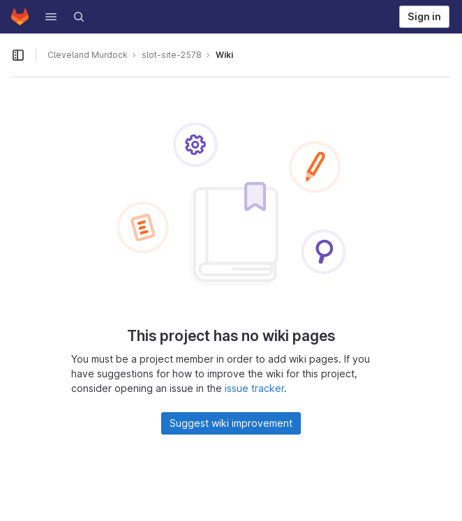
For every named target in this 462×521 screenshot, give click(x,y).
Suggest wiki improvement (231, 423)
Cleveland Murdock (87, 55)
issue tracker (254, 388)
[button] (51, 17)
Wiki (224, 55)
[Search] (79, 17)
